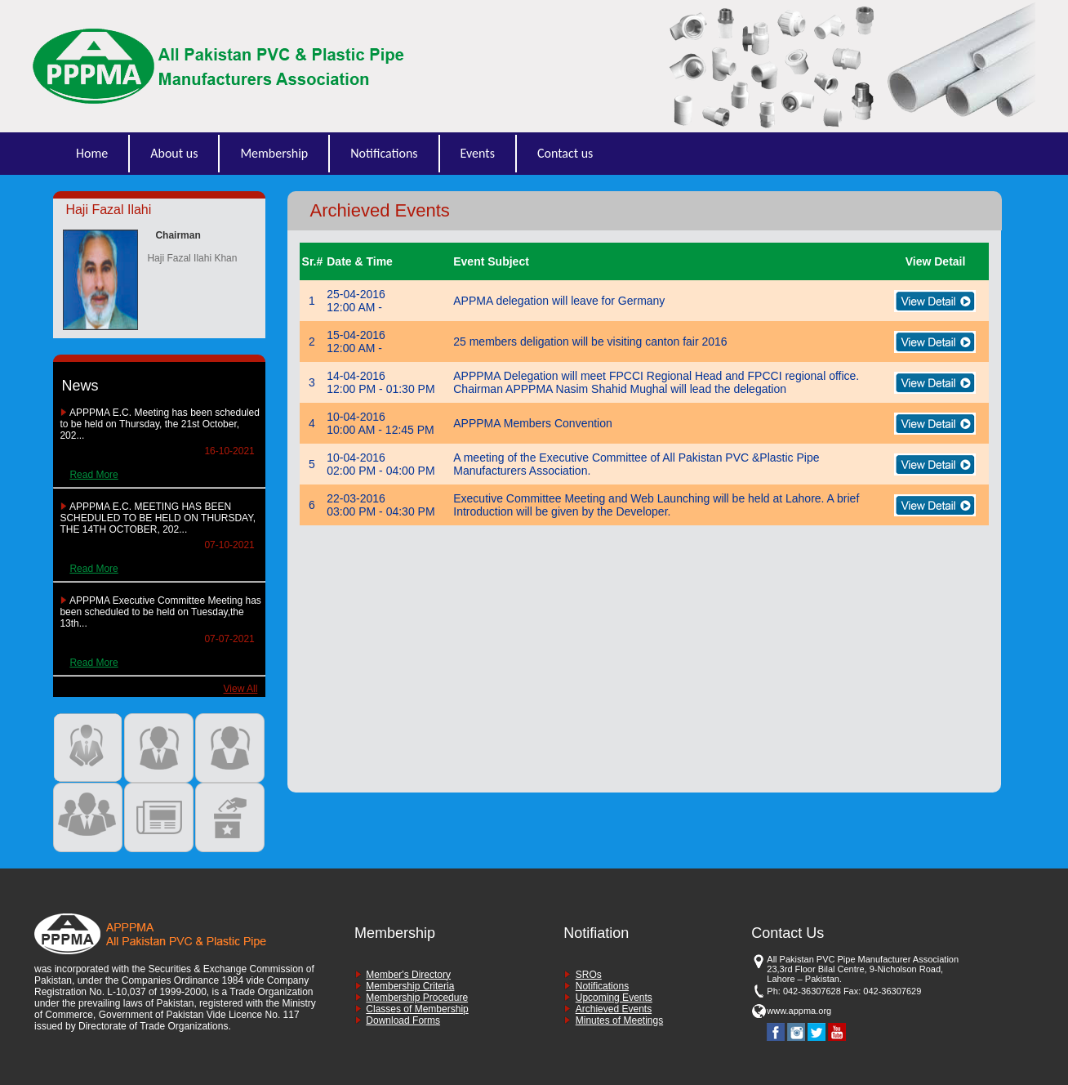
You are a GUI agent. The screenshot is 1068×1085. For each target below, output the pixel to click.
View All (241, 688)
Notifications (383, 153)
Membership (274, 153)
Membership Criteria (410, 986)
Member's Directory (408, 974)
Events (478, 153)
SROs (589, 974)
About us (174, 153)
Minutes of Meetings (619, 1020)
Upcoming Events (614, 997)
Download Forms (403, 1020)
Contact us (565, 153)
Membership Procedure (417, 997)
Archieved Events (614, 1009)
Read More (93, 474)
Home (92, 153)
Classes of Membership (417, 1009)
